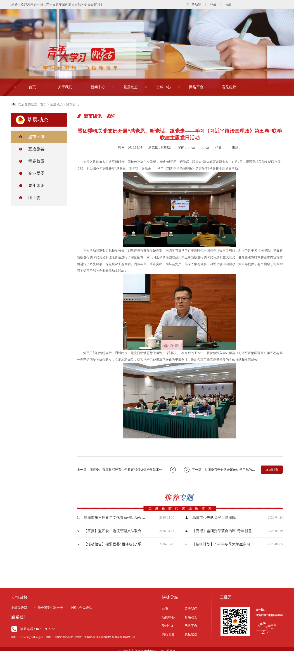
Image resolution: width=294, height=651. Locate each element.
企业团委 (36, 173)
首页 (32, 87)
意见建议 (229, 87)
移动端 (196, 4)
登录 (213, 4)
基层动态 (130, 87)
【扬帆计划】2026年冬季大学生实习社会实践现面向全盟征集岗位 (224, 544)
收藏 (228, 4)
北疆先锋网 (19, 607)
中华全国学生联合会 (48, 607)
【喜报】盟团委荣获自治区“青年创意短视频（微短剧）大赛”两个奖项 (224, 531)
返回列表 (272, 469)
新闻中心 (98, 87)
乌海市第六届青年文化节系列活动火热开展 (115, 517)
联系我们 (19, 617)
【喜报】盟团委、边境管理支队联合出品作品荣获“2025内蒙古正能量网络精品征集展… (115, 531)
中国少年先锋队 (81, 607)
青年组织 (36, 185)
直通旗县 (36, 149)
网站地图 (168, 634)
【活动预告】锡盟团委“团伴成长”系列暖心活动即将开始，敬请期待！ (115, 544)
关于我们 (65, 87)
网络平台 (196, 87)
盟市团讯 (72, 104)
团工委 (34, 197)
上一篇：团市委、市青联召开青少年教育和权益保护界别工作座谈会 (126, 470)
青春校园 (36, 161)
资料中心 (163, 87)
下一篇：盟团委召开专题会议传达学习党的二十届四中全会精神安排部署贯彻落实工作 (220, 470)
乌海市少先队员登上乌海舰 (214, 517)
